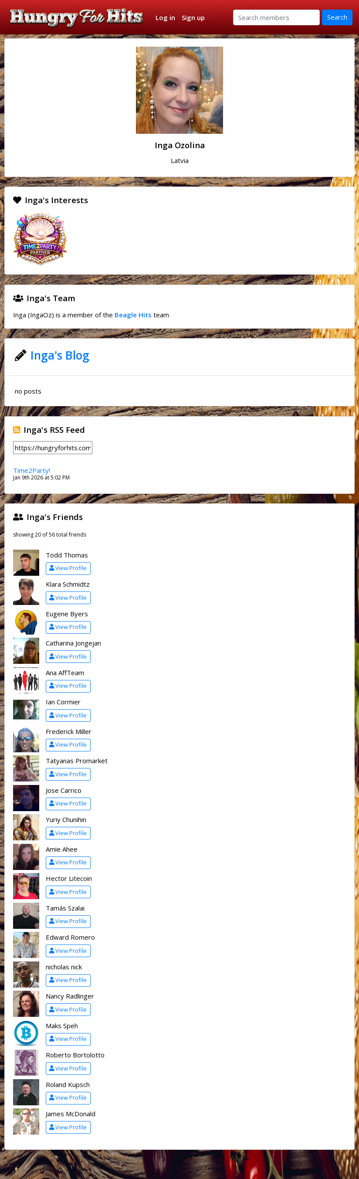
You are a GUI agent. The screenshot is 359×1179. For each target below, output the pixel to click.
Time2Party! (31, 470)
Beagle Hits (133, 314)
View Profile (68, 568)
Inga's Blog (59, 355)
